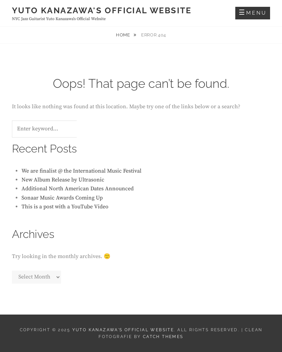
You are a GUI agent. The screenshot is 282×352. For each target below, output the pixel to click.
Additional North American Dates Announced (77, 188)
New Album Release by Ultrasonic (62, 179)
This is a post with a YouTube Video (64, 206)
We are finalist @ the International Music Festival (81, 170)
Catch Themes (163, 336)
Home (123, 34)
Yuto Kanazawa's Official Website (102, 10)
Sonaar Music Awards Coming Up (62, 197)
